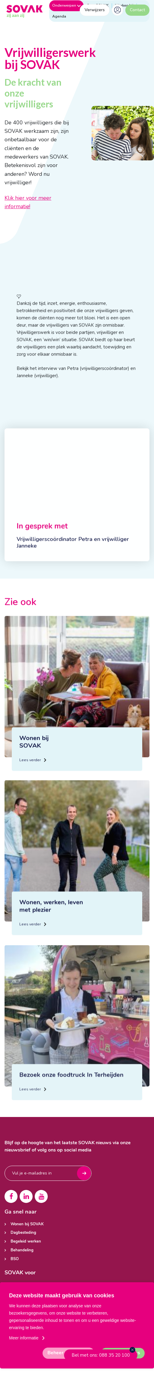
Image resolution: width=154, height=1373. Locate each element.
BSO (15, 1259)
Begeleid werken (26, 1241)
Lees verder (32, 783)
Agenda (59, 16)
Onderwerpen (66, 5)
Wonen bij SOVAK (27, 1224)
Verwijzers (95, 10)
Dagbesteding (23, 1233)
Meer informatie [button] (23, 1337)
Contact (137, 10)
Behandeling (22, 1250)
